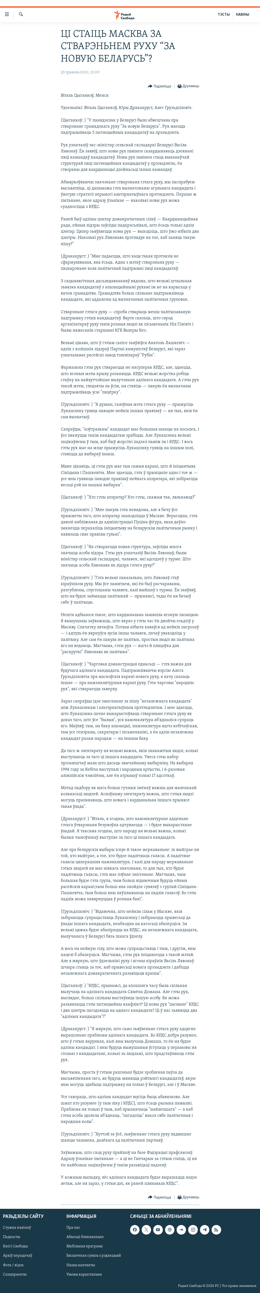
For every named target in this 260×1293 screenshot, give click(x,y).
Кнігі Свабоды (15, 1247)
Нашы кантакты (80, 1265)
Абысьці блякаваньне (85, 1237)
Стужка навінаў (17, 1228)
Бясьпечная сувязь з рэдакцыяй (93, 1256)
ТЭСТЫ (224, 15)
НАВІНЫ (242, 15)
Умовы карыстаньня (84, 1275)
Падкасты (11, 1237)
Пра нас (73, 1228)
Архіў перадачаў (17, 1256)
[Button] (159, 86)
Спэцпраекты (15, 1275)
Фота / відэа (13, 1265)
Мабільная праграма (84, 1247)
